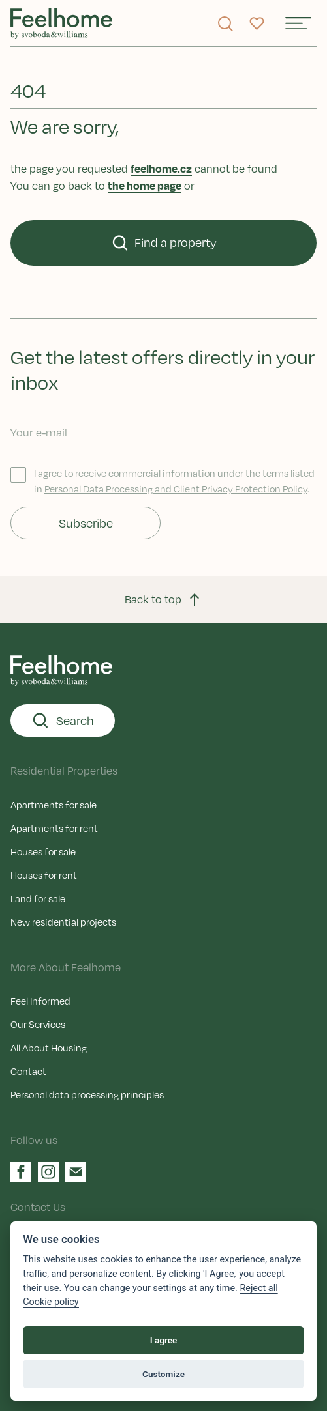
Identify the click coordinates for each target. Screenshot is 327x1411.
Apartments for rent (54, 828)
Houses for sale (43, 851)
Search (62, 720)
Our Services (37, 1024)
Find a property (164, 243)
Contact (28, 1071)
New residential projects (63, 922)
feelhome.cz (161, 168)
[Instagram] (48, 1172)
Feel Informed (40, 1000)
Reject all (258, 1288)
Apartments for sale (53, 804)
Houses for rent (43, 875)
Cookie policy (50, 1301)
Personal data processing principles (87, 1094)
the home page (144, 185)
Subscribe (86, 523)
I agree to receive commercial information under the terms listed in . (162, 480)
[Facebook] (20, 1172)
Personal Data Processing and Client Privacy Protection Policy (175, 488)
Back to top (163, 600)
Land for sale (37, 898)
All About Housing (48, 1047)
